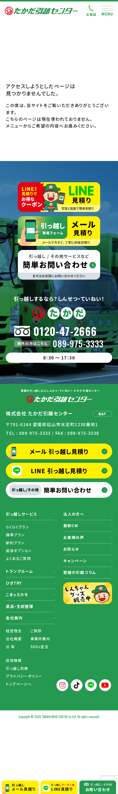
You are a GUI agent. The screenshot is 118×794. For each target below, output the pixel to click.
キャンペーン (75, 561)
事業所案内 (40, 638)
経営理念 (14, 630)
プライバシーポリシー (24, 676)
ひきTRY (14, 583)
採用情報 (14, 660)
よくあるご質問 (18, 558)
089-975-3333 (78, 343)
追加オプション (18, 550)
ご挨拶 (36, 630)
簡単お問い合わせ (50, 489)
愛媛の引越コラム (79, 572)
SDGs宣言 (39, 646)
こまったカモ (17, 594)
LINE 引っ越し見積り (59, 470)
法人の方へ (73, 514)
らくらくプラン (17, 526)
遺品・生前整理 (19, 606)
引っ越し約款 (17, 668)
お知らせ (71, 549)
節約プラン (15, 542)
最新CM (70, 525)
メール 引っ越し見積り (59, 451)
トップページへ (19, 683)
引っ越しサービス (21, 514)
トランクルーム (19, 571)
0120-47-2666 (65, 331)
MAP (102, 413)
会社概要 (14, 638)
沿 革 (10, 646)
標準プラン (15, 534)
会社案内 (14, 618)
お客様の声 (73, 537)
